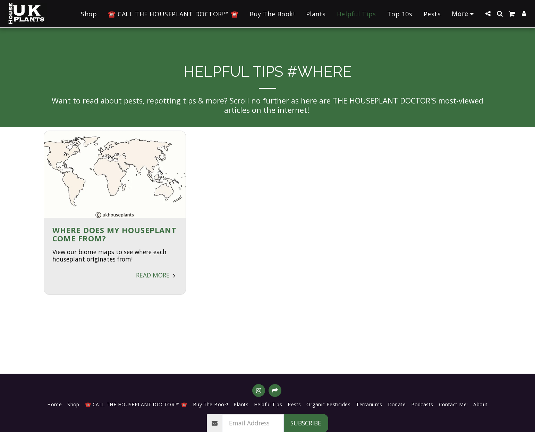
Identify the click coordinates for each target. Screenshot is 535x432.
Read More (156, 275)
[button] (487, 13)
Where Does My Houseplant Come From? (114, 234)
